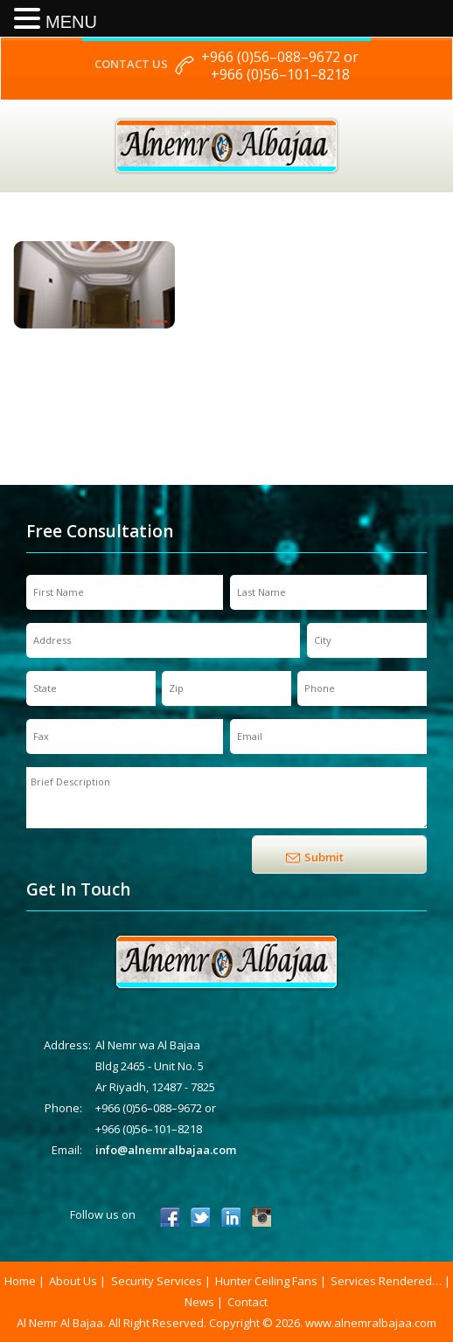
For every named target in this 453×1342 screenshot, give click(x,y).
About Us (73, 1281)
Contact (247, 1302)
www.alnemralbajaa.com (370, 1323)
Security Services (156, 1281)
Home (20, 1281)
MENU (71, 21)
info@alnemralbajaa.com (165, 1150)
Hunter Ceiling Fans (266, 1281)
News (199, 1302)
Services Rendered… (386, 1281)
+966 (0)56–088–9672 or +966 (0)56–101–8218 (280, 65)
